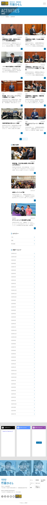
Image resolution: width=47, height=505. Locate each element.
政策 (31, 484)
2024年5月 (13, 313)
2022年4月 (13, 390)
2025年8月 (13, 263)
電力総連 (13, 243)
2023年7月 (13, 347)
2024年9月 (13, 300)
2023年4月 (13, 357)
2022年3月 (13, 393)
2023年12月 (13, 330)
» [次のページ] (26, 139)
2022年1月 (13, 400)
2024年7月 (13, 306)
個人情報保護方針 (42, 480)
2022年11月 (13, 373)
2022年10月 (13, 377)
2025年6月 (13, 270)
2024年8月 (13, 303)
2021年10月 (13, 403)
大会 (12, 237)
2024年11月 (13, 293)
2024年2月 (13, 323)
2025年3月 (13, 280)
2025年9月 (13, 260)
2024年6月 (13, 310)
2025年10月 (13, 256)
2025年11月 (13, 253)
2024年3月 (13, 320)
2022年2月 (13, 397)
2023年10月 (13, 337)
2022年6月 (13, 383)
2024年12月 (13, 290)
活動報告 (37, 479)
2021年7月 (13, 414)
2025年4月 (13, 276)
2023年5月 (13, 353)
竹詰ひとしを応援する (37, 486)
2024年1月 (13, 327)
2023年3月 (13, 360)
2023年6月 (13, 350)
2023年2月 (13, 363)
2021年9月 (13, 407)
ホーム (31, 479)
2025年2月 (13, 283)
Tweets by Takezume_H (7, 431)
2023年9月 (13, 340)
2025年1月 (13, 286)
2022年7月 (13, 380)
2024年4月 (13, 317)
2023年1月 (13, 367)
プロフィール (31, 482)
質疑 (12, 240)
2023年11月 (13, 333)
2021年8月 (13, 410)
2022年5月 (13, 387)
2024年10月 (13, 296)
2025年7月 (13, 266)
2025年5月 (13, 273)
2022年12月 (13, 370)
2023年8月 (13, 343)
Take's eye (36, 482)
